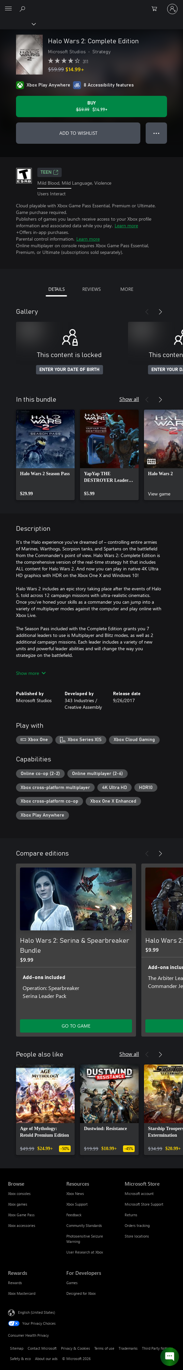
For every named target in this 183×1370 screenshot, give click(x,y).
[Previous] (147, 311)
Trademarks (128, 1348)
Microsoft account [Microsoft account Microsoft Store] (139, 1193)
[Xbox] (17, 23)
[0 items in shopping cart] (156, 9)
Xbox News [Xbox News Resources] (75, 1193)
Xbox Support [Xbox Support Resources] (77, 1204)
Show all (129, 398)
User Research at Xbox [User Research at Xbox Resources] (84, 1252)
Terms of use (104, 1348)
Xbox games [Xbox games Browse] (17, 1204)
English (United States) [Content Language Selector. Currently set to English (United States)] (36, 1312)
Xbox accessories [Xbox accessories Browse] (21, 1225)
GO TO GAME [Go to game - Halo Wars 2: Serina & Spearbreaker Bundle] (76, 1026)
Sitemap (16, 1348)
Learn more (126, 225)
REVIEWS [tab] (91, 289)
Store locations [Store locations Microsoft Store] (137, 1236)
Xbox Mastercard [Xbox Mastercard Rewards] (21, 1293)
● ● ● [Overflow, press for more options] (156, 133)
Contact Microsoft (42, 1348)
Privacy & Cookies (75, 1348)
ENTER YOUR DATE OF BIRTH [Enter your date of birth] (69, 369)
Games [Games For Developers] (72, 1282)
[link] (45, 455)
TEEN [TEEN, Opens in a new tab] (49, 172)
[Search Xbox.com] (23, 8)
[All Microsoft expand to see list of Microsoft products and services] (8, 9)
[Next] (160, 311)
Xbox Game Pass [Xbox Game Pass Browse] (21, 1215)
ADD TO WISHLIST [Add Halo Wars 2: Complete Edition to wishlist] (78, 133)
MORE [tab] (126, 289)
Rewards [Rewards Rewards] (15, 1282)
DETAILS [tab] (56, 289)
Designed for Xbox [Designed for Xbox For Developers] (81, 1293)
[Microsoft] (91, 5)
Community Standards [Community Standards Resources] (84, 1225)
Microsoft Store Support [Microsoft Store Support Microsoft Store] (144, 1204)
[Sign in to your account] (172, 9)
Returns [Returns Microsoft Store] (131, 1215)
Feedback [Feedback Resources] (73, 1215)
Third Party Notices (157, 1348)
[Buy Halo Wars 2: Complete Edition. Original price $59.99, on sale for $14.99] (91, 106)
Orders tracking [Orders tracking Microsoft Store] (137, 1225)
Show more (31, 673)
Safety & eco (20, 1358)
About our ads (46, 1358)
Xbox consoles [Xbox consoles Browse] (19, 1193)
